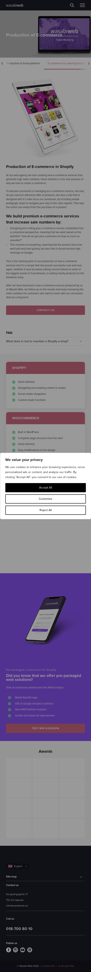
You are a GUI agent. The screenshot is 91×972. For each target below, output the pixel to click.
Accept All (45, 487)
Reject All (46, 510)
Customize (45, 499)
